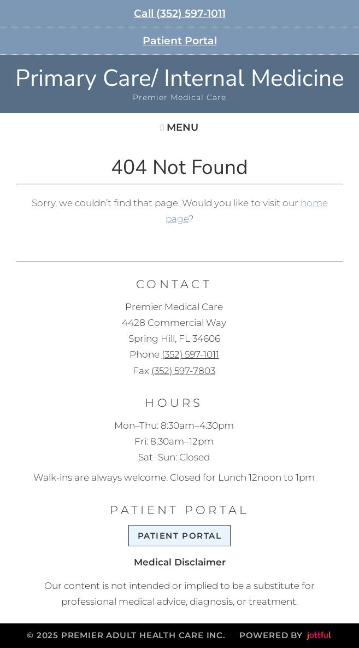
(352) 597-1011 (190, 354)
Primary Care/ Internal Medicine (179, 78)
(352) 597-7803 (183, 370)
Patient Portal (180, 40)
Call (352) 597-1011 (180, 13)
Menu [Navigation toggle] (179, 127)
